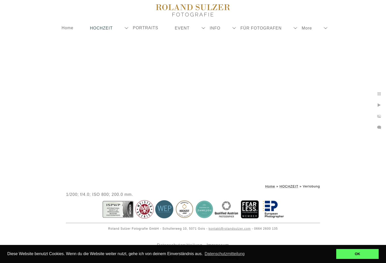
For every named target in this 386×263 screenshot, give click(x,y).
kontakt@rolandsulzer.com (230, 228)
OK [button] (357, 254)
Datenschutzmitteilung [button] (225, 254)
